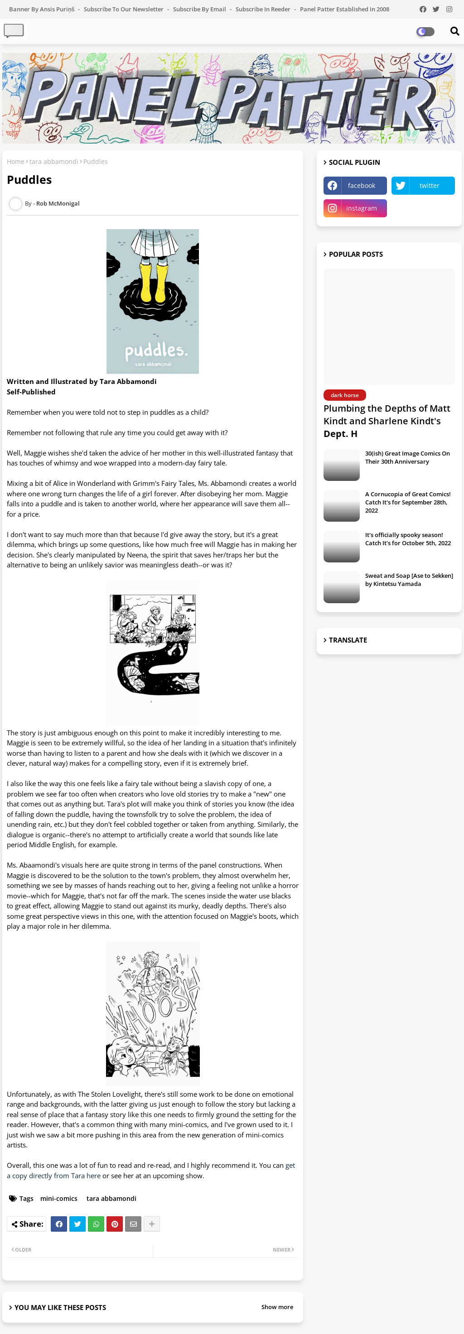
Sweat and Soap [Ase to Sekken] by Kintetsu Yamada (409, 579)
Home (15, 161)
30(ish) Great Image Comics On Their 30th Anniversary (407, 457)
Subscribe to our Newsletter (124, 9)
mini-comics (58, 1198)
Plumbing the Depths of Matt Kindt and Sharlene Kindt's (387, 421)
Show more (277, 1307)
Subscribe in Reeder (264, 9)
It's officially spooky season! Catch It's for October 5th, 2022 (408, 539)
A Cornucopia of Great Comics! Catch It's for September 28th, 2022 (408, 502)
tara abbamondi (53, 161)
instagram (361, 208)
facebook (361, 185)
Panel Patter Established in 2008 (344, 9)
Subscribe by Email (200, 9)
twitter (430, 185)
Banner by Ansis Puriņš (42, 9)
